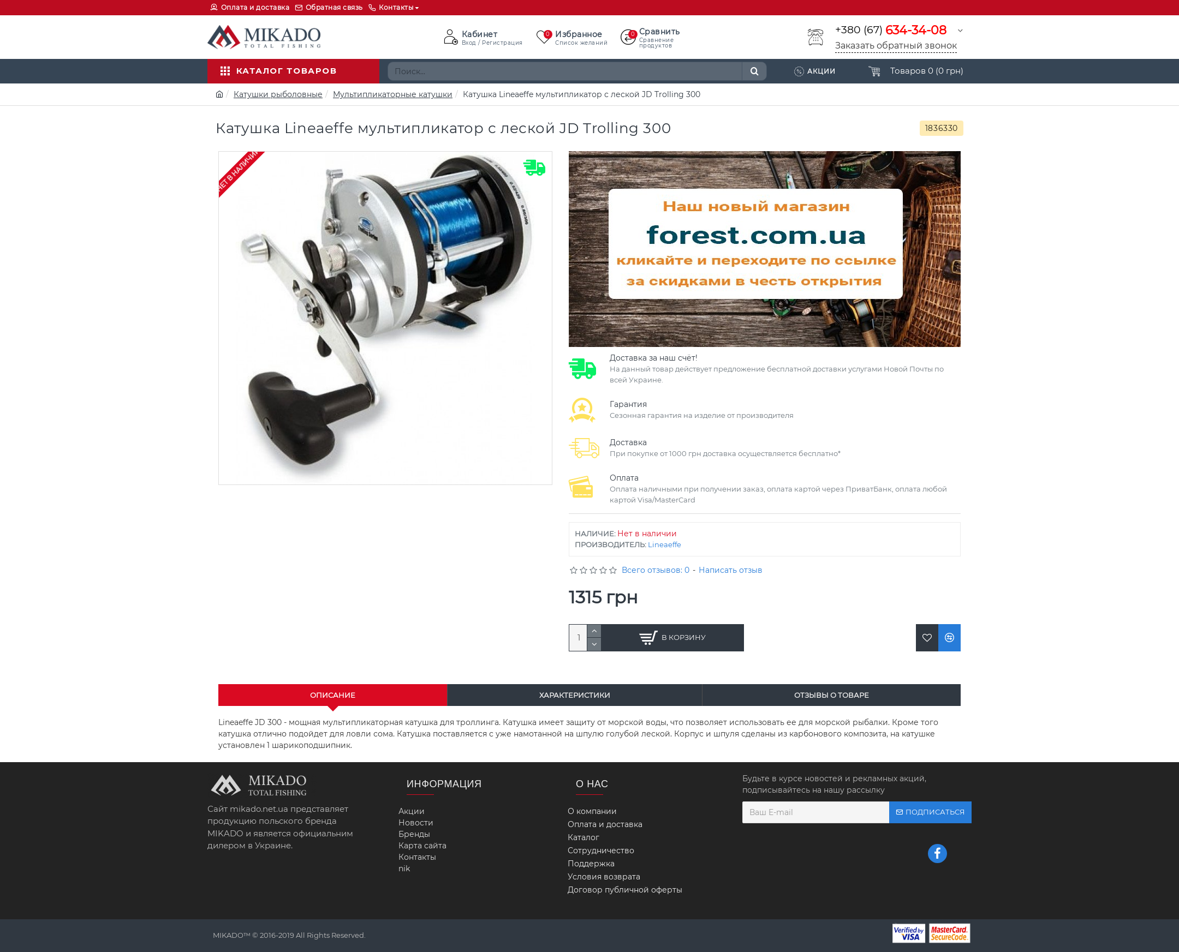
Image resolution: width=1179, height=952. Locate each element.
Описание (332, 695)
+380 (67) (890, 30)
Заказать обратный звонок (896, 45)
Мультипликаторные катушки (392, 94)
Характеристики (574, 695)
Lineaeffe (664, 544)
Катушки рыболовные (278, 94)
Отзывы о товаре (831, 695)
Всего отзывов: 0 (655, 570)
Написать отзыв (731, 570)
